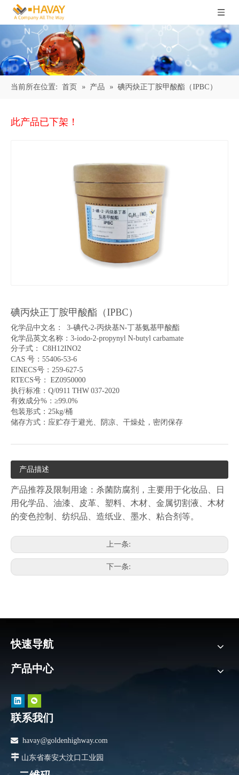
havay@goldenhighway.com (64, 740)
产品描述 (34, 469)
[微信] (34, 700)
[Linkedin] (18, 700)
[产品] (119, 50)
